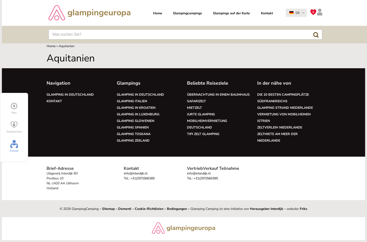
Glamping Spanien (133, 127)
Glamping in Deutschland (70, 94)
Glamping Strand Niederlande (285, 108)
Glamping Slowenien (135, 121)
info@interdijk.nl (135, 173)
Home (157, 13)
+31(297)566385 (142, 178)
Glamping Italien (132, 101)
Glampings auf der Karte (231, 13)
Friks (303, 209)
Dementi (124, 209)
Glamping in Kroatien (136, 108)
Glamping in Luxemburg (138, 114)
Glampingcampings (187, 13)
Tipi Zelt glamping (203, 134)
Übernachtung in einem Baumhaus (218, 94)
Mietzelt (194, 108)
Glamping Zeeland (133, 140)
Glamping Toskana (133, 134)
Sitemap (108, 209)
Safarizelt (196, 101)
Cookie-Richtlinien (149, 209)
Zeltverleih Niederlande (280, 127)
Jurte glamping (201, 114)
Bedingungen (177, 209)
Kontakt (267, 13)
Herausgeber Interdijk (266, 209)
